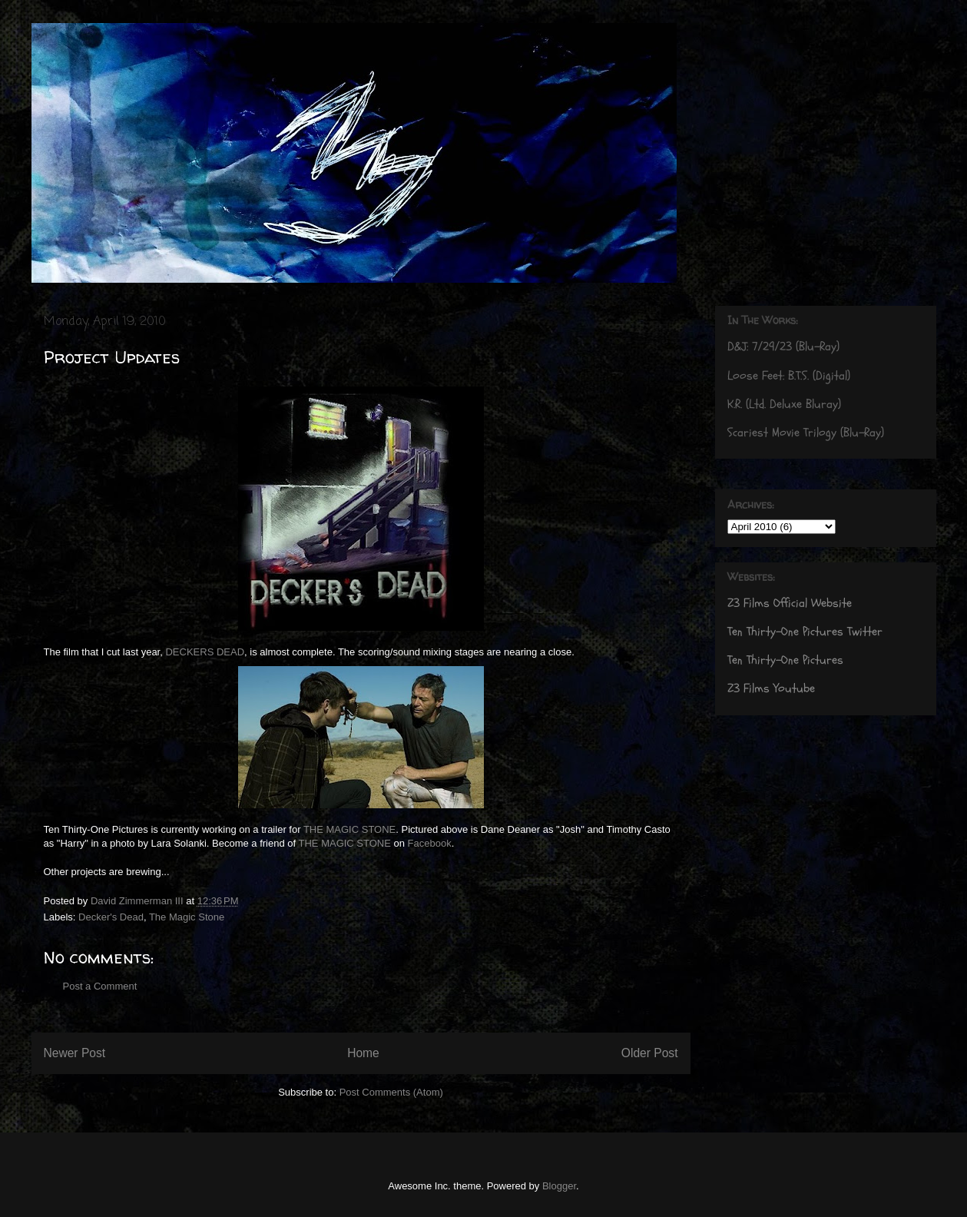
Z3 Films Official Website (789, 603)
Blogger (559, 1186)
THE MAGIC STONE (349, 829)
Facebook (430, 843)
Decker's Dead (111, 917)
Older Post (649, 1052)
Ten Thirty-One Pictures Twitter (805, 631)
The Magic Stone (186, 917)
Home (363, 1052)
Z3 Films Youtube (771, 688)
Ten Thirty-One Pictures (785, 660)
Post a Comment (100, 986)
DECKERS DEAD (203, 652)
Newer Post (75, 1052)
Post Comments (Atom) (391, 1092)
